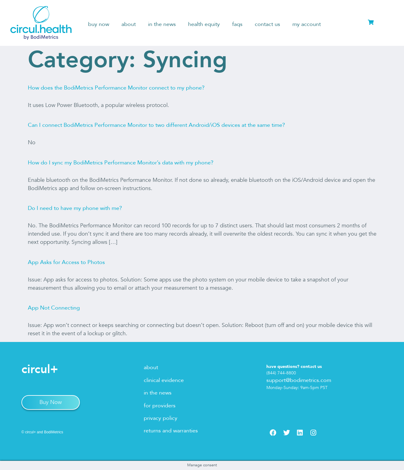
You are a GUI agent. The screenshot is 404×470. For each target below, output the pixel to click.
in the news (162, 24)
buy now (98, 24)
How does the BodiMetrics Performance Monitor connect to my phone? (116, 88)
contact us (267, 24)
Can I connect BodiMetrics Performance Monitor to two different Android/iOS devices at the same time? (156, 125)
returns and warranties (171, 431)
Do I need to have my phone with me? (75, 208)
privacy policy (160, 418)
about (128, 24)
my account (306, 24)
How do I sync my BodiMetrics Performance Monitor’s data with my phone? (120, 163)
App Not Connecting (54, 308)
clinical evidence (164, 380)
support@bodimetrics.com (298, 380)
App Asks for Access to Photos (66, 262)
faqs (237, 24)
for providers (160, 405)
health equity (204, 24)
